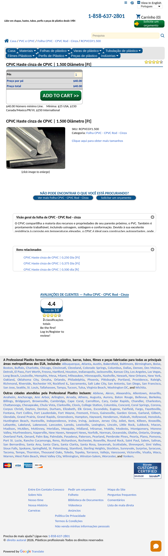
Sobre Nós (35, 495)
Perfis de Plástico (52, 56)
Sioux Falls (10, 448)
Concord (124, 405)
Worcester (109, 456)
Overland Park (13, 436)
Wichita (140, 387)
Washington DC (117, 387)
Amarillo (155, 393)
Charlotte (32, 368)
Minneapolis (92, 376)
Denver (138, 368)
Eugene (115, 409)
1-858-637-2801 (106, 15)
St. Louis (32, 387)
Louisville (27, 376)
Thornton (33, 452)
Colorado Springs (94, 368)
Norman (105, 433)
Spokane (25, 448)
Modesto (122, 429)
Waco (156, 452)
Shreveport (136, 444)
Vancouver (118, 452)
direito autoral (16, 540)
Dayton (30, 409)
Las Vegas (154, 372)
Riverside (25, 383)
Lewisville (82, 425)
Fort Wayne (66, 413)
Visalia (146, 452)
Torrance (92, 452)
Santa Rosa (87, 444)
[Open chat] (155, 546)
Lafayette (9, 425)
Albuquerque (71, 364)
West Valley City (50, 456)
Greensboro (65, 417)
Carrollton (92, 401)
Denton (42, 409)
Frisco (94, 413)
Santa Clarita (69, 444)
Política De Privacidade (70, 516)
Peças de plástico (84, 56)
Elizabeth (69, 409)
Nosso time (35, 500)
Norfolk (93, 433)
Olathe (132, 433)
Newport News (76, 433)
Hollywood (139, 417)
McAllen (23, 429)
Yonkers (128, 456)
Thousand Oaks (51, 452)
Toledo (68, 452)
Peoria (134, 436)
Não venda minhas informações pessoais (82, 526)
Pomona (155, 436)
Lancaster (55, 425)
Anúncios (74, 510)
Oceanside (119, 433)
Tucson (72, 387)
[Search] (125, 36)
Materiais (27, 51)
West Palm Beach (26, 456)
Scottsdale (119, 444)
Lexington (98, 425)
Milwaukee (75, 376)
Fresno (46, 372)
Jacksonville (104, 372)
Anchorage (25, 397)
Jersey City (109, 421)
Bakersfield (110, 364)
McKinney (37, 429)
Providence (140, 380)
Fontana (8, 413)
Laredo (69, 425)
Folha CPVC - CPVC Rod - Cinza (106, 133)
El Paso (19, 372)
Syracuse (155, 448)
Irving (82, 421)
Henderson (110, 417)
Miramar (96, 429)
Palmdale (56, 436)
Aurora (107, 397)
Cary (105, 401)
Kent (131, 421)
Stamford (75, 448)
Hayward (95, 417)
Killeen (141, 421)
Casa (11, 51)
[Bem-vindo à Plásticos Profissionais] (41, 16)
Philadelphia (76, 380)
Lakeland (24, 425)
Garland (143, 413)
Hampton (81, 417)
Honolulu (154, 417)
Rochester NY (42, 383)
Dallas (127, 368)
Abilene (98, 393)
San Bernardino (13, 444)
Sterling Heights (94, 448)
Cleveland (74, 368)
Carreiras (34, 510)
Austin (97, 364)
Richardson (68, 440)
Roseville (99, 440)
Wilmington (70, 456)
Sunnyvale (127, 448)
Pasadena (70, 436)
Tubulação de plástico (123, 51)
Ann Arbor (42, 397)
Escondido (100, 409)
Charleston (153, 401)
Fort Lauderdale (45, 413)
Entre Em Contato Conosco (46, 489)
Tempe (20, 452)
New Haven (56, 433)
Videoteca (75, 505)
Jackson (94, 421)
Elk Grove (84, 409)
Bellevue (141, 397)
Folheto (73, 495)
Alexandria (123, 393)
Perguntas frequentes (122, 495)
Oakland (8, 380)
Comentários (116, 500)
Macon (156, 425)
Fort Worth (32, 372)
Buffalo (19, 368)
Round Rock (115, 440)
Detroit (8, 372)
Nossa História (37, 505)
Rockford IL (60, 383)
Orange (156, 433)
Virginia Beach (96, 387)
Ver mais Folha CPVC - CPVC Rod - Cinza (63, 198)
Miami (62, 376)
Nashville (109, 376)
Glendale (9, 417)
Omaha (46, 380)
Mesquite (67, 429)
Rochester (84, 440)
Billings (8, 401)
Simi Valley (153, 444)
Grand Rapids (46, 417)
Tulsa (81, 387)
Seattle (20, 387)
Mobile (109, 429)
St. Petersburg (58, 448)
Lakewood (39, 425)
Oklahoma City (28, 380)
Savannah (104, 444)
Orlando (59, 380)
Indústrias (109, 56)
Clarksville (63, 405)
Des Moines (152, 368)
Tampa (61, 387)
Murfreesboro (22, 433)
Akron (110, 393)
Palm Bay (42, 436)
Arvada (71, 397)
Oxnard (29, 436)
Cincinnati (59, 368)
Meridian (53, 429)
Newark (122, 376)
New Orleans (137, 376)
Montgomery (139, 429)
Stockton (113, 448)
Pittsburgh (108, 380)
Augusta (95, 397)
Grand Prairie (26, 417)
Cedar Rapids (119, 401)
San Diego (133, 383)
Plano (143, 436)
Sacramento (78, 383)
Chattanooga (11, 405)
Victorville (133, 452)
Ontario (144, 433)
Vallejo (104, 452)
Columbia (110, 405)
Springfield (39, 448)
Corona (155, 405)
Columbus (114, 368)
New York (154, 376)
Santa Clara (50, 444)
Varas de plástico (88, 51)
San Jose (9, 387)
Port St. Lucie (12, 440)
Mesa (52, 376)
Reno (55, 440)
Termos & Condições (69, 521)
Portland (124, 380)
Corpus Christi (13, 409)
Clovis (76, 405)
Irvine (72, 421)
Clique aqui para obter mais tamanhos (97, 141)
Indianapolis (87, 372)
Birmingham (143, 364)
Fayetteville (153, 409)
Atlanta (86, 364)
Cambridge (58, 401)
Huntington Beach (15, 421)
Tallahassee (47, 387)
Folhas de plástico (55, 51)
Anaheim (9, 397)
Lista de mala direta (121, 505)
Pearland (98, 436)
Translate (32, 551)
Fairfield (127, 409)
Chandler (137, 401)
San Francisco (151, 383)
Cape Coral (75, 401)
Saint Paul (132, 440)
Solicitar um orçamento (116, 198)
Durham (55, 409)
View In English (149, 3)
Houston (71, 372)
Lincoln (112, 425)
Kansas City (121, 372)
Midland (82, 429)
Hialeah (125, 417)
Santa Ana (34, 444)
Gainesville (107, 413)
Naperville (40, 433)
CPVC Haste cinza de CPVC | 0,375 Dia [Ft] (52, 263)
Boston (8, 368)
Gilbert (155, 413)
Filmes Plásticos (21, 56)
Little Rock (127, 425)
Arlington (57, 397)
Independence (56, 421)
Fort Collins (24, 413)
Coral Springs (140, 405)
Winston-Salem (90, 456)
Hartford (58, 372)
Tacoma (8, 452)
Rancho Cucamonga (37, 440)
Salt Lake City (97, 383)
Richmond (10, 383)
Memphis (41, 376)
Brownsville (40, 401)
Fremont (82, 413)
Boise (156, 364)
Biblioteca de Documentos (85, 500)
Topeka (80, 452)
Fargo (139, 409)
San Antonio (116, 383)
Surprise (141, 448)
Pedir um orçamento (82, 489)
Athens (83, 397)
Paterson (85, 436)
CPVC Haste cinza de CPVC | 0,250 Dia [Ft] (52, 257)
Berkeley (155, 397)
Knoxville (155, 421)
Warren (8, 456)
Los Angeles (138, 372)
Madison (9, 429)
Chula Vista (47, 405)
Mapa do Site (116, 489)
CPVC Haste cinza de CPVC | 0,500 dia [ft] (51, 269)
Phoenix (93, 380)
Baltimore (126, 364)
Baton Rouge (124, 397)
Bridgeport (22, 401)
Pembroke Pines (117, 436)
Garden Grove (126, 413)
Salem (145, 440)
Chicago (45, 368)
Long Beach (11, 376)
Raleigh (155, 380)
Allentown (140, 393)
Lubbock (143, 425)
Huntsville (37, 421)
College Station (92, 405)
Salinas (155, 440)
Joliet (122, 421)
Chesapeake (30, 405)
